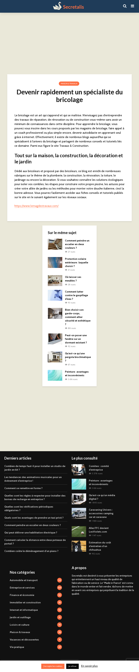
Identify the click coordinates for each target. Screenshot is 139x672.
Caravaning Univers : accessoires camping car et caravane (101, 513)
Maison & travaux (69, 83)
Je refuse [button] (72, 666)
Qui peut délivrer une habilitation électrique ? (30, 532)
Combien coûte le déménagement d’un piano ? (31, 551)
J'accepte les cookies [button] (52, 666)
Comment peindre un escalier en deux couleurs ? (77, 244)
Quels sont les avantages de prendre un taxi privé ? (34, 517)
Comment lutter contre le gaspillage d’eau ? (76, 295)
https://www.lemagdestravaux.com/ (36, 206)
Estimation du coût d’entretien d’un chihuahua (100, 546)
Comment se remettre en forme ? (23, 488)
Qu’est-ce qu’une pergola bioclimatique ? (78, 357)
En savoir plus (89, 666)
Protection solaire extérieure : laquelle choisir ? (76, 262)
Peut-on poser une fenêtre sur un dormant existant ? (76, 339)
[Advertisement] (69, 43)
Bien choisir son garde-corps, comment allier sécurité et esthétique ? (77, 317)
